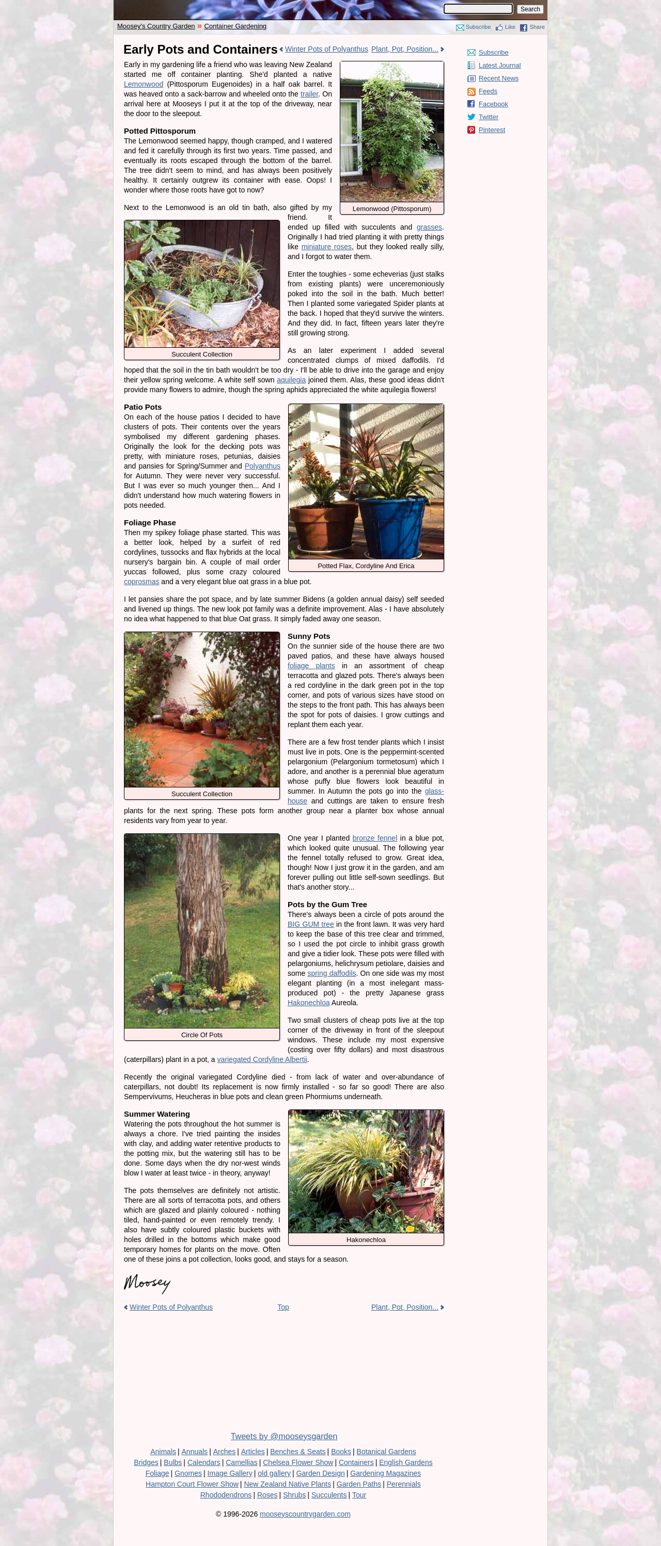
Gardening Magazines (385, 1473)
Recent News (498, 78)
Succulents (329, 1495)
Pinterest (492, 130)
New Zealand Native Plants (287, 1484)
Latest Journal (500, 65)
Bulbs (173, 1462)
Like (510, 27)
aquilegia (291, 380)
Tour (359, 1495)
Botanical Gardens (386, 1451)
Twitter (488, 117)
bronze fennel (375, 838)
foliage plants (311, 666)
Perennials (404, 1484)
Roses (267, 1495)
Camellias (241, 1462)
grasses (429, 227)
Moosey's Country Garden (156, 26)
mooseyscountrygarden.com (305, 1514)
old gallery (274, 1473)
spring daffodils (331, 973)
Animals (163, 1451)
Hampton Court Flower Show (192, 1484)
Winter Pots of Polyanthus (326, 49)
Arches (224, 1451)
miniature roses (327, 247)
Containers (356, 1462)
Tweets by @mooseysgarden (284, 1436)
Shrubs (294, 1495)
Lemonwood (143, 84)
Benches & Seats (297, 1451)
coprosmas (141, 581)
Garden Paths (359, 1484)
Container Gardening (235, 26)
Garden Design (320, 1473)
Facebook (493, 104)
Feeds (488, 91)
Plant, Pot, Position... (404, 49)
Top (283, 1307)
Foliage (157, 1473)
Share (537, 27)
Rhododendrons (226, 1495)
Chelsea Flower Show (298, 1462)
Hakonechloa (309, 1003)
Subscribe (478, 27)
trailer (309, 94)
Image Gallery (230, 1473)
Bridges (146, 1462)
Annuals (195, 1451)
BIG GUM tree (311, 924)
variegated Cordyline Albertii (262, 1059)
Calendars (204, 1462)
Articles (253, 1451)
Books (341, 1451)
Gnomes (188, 1473)
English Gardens (406, 1462)
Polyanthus (262, 466)
